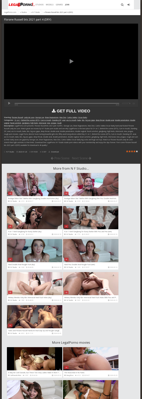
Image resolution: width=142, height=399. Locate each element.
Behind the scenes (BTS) (30, 120)
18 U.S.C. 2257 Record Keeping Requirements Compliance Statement (77, 395)
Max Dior (62, 117)
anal (63, 120)
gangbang (25, 123)
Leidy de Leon (29, 117)
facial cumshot (15, 123)
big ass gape (90, 120)
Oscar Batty (82, 117)
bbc (83, 120)
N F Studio (10, 152)
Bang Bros (56, 310)
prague (53, 123)
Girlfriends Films (16, 310)
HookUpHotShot (101, 310)
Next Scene (82, 158)
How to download (36, 388)
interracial (42, 123)
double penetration (122, 120)
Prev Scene (59, 158)
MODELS (46, 4)
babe (79, 120)
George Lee (39, 117)
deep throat (100, 120)
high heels (34, 123)
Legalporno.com (16, 4)
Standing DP (56, 120)
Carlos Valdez (72, 117)
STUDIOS (36, 4)
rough (59, 123)
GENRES (55, 4)
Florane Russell (17, 117)
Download (54, 152)
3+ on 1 (17, 120)
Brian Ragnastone (51, 117)
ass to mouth (71, 120)
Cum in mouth (46, 120)
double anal (109, 120)
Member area (20, 388)
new (48, 123)
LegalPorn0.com (21, 395)
